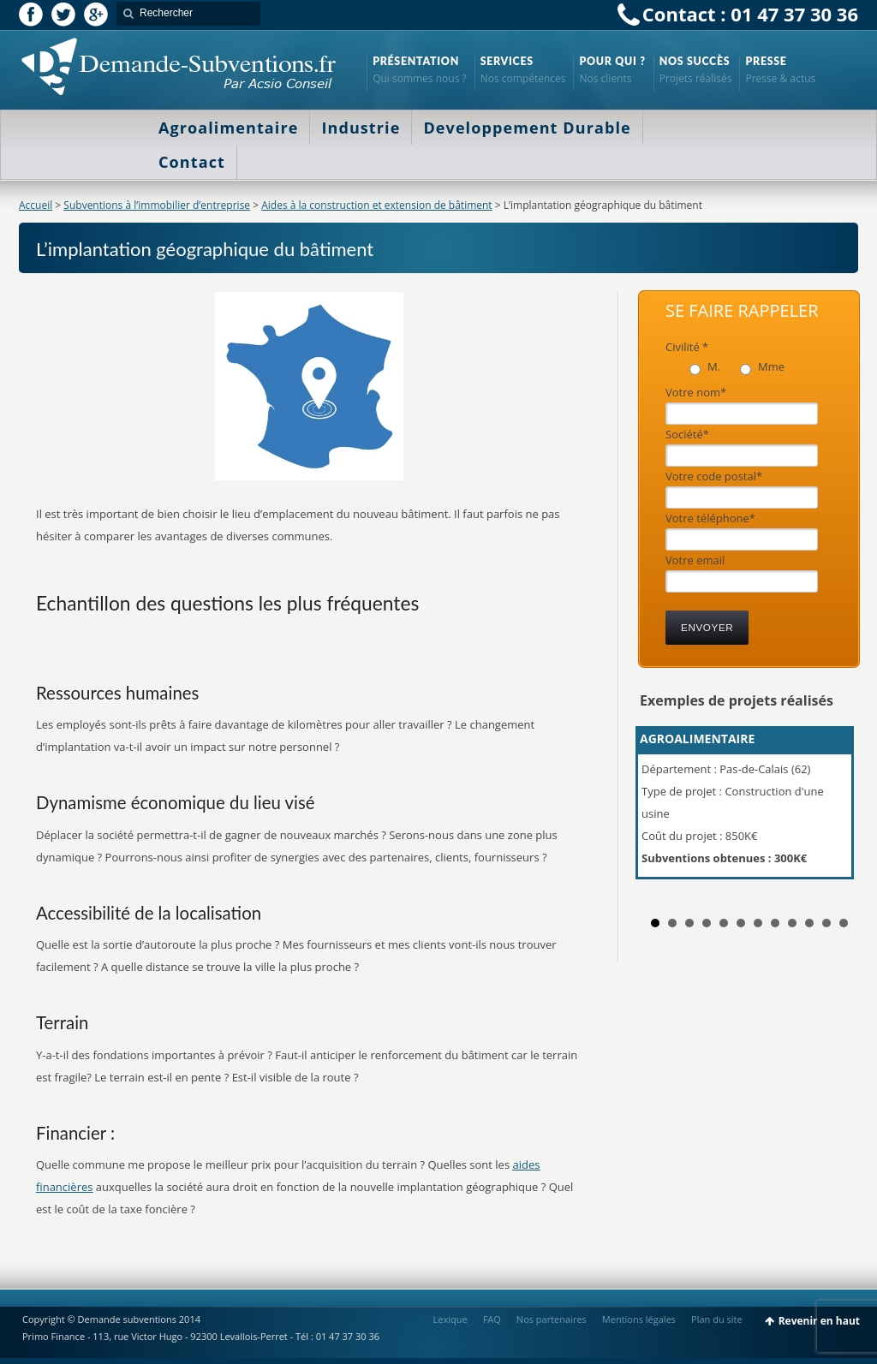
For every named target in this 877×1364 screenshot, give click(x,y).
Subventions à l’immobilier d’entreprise (156, 205)
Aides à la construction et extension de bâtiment (376, 205)
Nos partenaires (551, 1319)
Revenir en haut (819, 1320)
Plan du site (717, 1319)
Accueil (35, 205)
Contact (191, 161)
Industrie (360, 127)
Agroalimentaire (228, 127)
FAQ (492, 1319)
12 (843, 923)
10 (809, 923)
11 (826, 923)
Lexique (450, 1319)
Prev (662, 810)
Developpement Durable (526, 127)
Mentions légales (639, 1319)
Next (836, 810)
